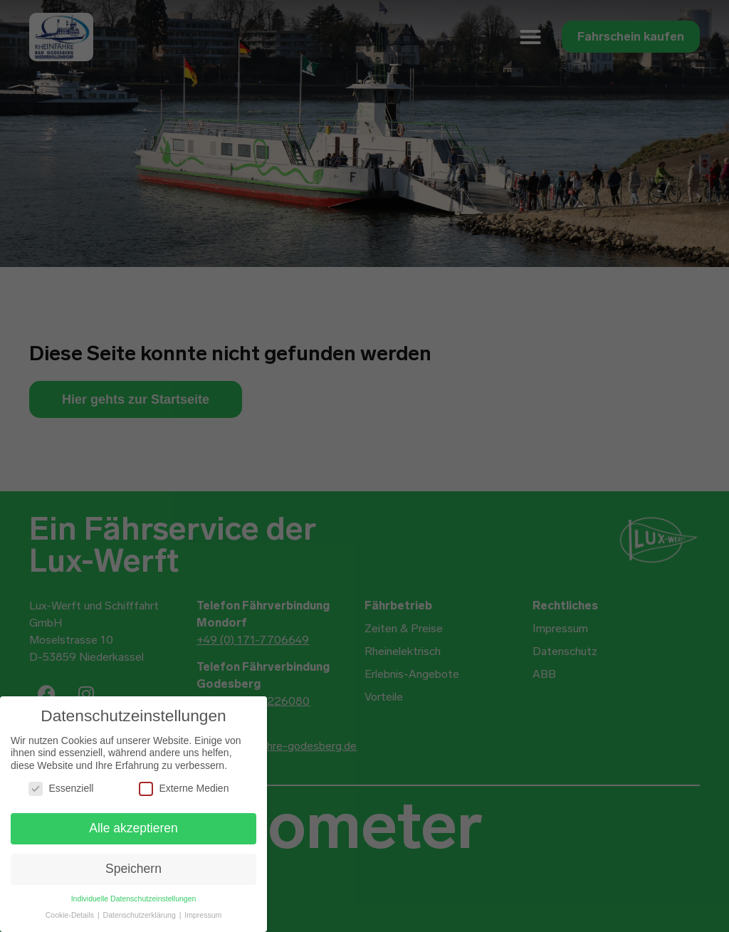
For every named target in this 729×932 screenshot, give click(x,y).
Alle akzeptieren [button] (133, 828)
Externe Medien (184, 788)
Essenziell (60, 788)
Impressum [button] (202, 915)
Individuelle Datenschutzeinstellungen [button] (133, 898)
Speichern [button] (133, 869)
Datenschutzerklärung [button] (140, 915)
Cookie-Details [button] (71, 915)
